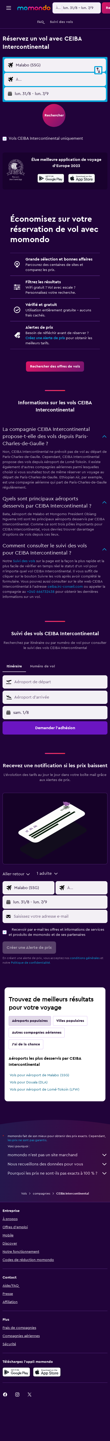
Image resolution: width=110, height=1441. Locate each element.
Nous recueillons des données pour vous (57, 1193)
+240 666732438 (40, 620)
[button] (8, 8)
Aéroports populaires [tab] (30, 1049)
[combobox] (17, 59)
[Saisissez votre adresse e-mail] (59, 945)
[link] (55, 395)
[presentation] (81, 207)
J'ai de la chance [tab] (26, 1073)
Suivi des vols (24, 590)
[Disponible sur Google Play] (50, 207)
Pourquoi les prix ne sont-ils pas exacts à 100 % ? (57, 1202)
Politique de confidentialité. (31, 991)
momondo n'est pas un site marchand (57, 1183)
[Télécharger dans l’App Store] (81, 207)
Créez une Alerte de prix (45, 367)
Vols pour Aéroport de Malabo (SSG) (39, 1104)
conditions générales (85, 986)
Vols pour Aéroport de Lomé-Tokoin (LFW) (44, 1118)
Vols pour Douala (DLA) (29, 1111)
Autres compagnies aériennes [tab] (36, 1061)
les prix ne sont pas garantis (27, 1168)
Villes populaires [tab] (70, 1049)
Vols (24, 1222)
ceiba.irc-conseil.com (65, 615)
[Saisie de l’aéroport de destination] (59, 97)
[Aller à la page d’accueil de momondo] (33, 7)
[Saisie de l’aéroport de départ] (59, 83)
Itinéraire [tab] (14, 695)
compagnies (41, 1222)
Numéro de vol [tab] (42, 695)
